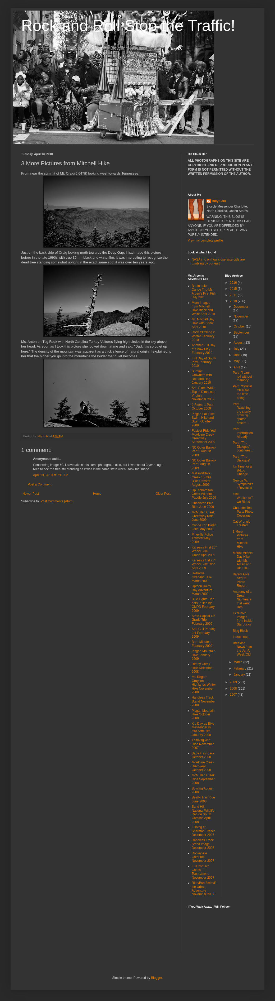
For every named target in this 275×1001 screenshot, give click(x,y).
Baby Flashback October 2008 (203, 755)
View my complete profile (205, 240)
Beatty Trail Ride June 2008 (203, 799)
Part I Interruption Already (243, 433)
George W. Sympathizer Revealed (243, 484)
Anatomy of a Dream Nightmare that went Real (242, 599)
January (239, 674)
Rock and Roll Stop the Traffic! (128, 25)
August (238, 342)
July (236, 349)
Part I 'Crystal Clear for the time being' (242, 392)
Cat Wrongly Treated (241, 523)
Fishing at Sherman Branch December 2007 (204, 831)
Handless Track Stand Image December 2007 (203, 844)
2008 (234, 688)
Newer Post (30, 493)
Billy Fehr (219, 201)
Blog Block (240, 631)
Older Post (163, 493)
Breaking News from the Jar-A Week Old (242, 648)
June (237, 355)
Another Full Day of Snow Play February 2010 (203, 349)
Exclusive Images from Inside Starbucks (242, 618)
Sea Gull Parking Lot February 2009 (204, 632)
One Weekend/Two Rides (243, 498)
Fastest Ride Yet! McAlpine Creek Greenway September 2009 (204, 436)
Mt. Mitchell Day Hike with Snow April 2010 (203, 323)
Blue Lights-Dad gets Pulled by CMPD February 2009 (203, 604)
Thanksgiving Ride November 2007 (203, 744)
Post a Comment (39, 484)
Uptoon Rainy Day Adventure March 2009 (202, 590)
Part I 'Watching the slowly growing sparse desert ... (242, 413)
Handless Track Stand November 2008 (204, 701)
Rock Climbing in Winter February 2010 (204, 336)
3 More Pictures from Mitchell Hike (240, 539)
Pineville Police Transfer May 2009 (202, 538)
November (240, 316)
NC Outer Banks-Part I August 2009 (204, 464)
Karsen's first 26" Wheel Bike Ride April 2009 (204, 564)
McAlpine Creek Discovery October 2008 (203, 766)
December (240, 307)
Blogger (156, 978)
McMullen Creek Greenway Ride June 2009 (203, 516)
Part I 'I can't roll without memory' (242, 376)
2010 (234, 301)
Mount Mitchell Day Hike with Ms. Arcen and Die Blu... (243, 560)
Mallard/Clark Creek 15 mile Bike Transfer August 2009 (201, 479)
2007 (234, 694)
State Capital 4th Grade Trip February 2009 (203, 619)
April (237, 367)
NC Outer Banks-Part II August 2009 (204, 451)
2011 (234, 295)
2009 (234, 682)
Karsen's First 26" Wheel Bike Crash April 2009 (204, 551)
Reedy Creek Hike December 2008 (203, 667)
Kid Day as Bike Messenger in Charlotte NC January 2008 (203, 729)
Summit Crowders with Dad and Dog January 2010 (202, 376)
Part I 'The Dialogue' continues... (243, 446)
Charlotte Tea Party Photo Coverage (243, 511)
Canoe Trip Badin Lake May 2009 (204, 527)
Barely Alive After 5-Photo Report (241, 580)
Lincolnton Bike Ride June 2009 (203, 505)
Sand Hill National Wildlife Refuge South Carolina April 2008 (203, 814)
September (241, 332)
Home (97, 493)
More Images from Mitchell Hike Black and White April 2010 (203, 308)
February (240, 668)
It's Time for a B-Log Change (242, 470)
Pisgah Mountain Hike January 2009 (203, 655)
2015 (234, 289)
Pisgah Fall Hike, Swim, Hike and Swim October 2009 (204, 419)
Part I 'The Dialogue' (241, 458)
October (239, 326)
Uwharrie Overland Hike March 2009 (202, 577)
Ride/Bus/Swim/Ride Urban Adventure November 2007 (204, 888)
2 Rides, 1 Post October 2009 (202, 406)
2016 (234, 283)
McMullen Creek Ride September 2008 (203, 779)
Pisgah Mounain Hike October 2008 (203, 714)
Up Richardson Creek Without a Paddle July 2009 (204, 494)
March (238, 662)
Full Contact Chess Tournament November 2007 (203, 871)
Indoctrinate (241, 637)
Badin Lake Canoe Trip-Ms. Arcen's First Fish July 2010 (204, 291)
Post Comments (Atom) (57, 501)
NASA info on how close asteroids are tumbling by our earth (218, 261)
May (236, 361)
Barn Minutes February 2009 (202, 643)
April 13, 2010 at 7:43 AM (50, 475)
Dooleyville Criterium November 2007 (203, 857)
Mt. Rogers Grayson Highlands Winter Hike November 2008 (204, 684)
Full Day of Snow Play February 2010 (204, 362)
